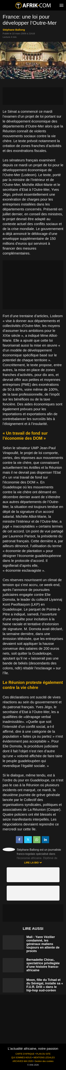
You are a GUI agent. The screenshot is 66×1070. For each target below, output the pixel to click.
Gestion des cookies (44, 1061)
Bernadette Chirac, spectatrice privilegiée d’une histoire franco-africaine (43, 965)
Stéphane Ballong (14, 29)
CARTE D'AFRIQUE (24, 1054)
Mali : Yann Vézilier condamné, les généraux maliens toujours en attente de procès (42, 944)
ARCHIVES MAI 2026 (22, 1061)
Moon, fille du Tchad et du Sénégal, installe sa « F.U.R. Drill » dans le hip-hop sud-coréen (44, 985)
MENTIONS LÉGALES (44, 1057)
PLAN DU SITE (43, 1054)
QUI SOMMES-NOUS (21, 1057)
